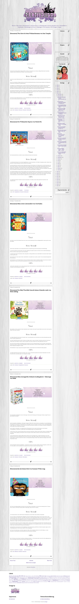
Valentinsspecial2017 (60, 581)
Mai (58, 163)
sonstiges (34, 581)
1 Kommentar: (26, 190)
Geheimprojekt (31, 578)
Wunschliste (63, 25)
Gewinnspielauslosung (43, 578)
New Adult (48, 580)
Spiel (43, 581)
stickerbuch (45, 581)
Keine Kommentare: (27, 108)
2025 (58, 86)
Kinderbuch (16, 278)
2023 (58, 89)
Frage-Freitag (13, 578)
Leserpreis (59, 579)
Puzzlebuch (10, 581)
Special (41, 581)
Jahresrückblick (11, 579)
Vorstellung (68, 581)
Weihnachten (26, 191)
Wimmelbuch (32, 582)
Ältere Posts (49, 560)
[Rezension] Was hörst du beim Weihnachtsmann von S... (62, 98)
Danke (59, 27)
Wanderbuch (10, 582)
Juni (58, 162)
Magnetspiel (68, 579)
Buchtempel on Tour (30, 27)
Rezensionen (26, 25)
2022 (58, 91)
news (51, 580)
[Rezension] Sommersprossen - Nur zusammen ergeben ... (61, 135)
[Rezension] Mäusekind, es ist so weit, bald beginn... (62, 153)
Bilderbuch (16, 551)
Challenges (39, 27)
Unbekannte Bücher (54, 581)
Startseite (31, 560)
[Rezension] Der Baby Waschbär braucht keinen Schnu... (61, 109)
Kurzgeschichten (54, 579)
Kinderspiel (36, 579)
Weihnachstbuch (15, 582)
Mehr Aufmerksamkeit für (18, 580)
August (59, 158)
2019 (58, 173)
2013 (58, 182)
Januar (59, 169)
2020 (58, 171)
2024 (58, 88)
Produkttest (68, 580)
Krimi (46, 579)
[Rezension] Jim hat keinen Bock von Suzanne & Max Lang (27, 469)
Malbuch (10, 580)
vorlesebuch (65, 581)
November (60, 95)
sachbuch (26, 581)
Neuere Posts (12, 560)
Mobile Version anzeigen (31, 562)
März (59, 166)
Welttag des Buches (24, 582)
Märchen (13, 580)
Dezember (60, 94)
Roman (23, 581)
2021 (13, 191)
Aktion (40, 575)
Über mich (19, 25)
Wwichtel (35, 582)
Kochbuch (44, 579)
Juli (58, 160)
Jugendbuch (15, 579)
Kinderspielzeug (40, 579)
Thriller (49, 581)
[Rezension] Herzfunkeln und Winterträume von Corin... (62, 142)
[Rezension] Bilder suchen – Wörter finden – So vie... (61, 149)
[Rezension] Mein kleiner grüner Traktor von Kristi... (62, 131)
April (59, 165)
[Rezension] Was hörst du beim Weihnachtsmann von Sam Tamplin (30, 33)
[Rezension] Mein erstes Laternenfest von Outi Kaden (26, 204)
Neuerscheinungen (39, 580)
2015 (58, 179)
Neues (13, 25)
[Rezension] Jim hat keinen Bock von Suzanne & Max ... (61, 116)
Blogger (46, 601)
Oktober (59, 155)
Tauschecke (21, 27)
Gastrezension (22, 578)
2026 (58, 85)
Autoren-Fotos (34, 25)
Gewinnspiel (36, 578)
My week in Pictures (30, 580)
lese (57, 579)
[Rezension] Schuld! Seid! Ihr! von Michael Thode (62, 124)
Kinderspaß (33, 579)
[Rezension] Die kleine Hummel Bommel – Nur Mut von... (61, 127)
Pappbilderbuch (17, 191)
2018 (58, 174)
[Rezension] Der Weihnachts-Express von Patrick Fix (26, 122)
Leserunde (62, 579)
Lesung (65, 579)
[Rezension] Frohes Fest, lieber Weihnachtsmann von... (61, 120)
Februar (59, 168)
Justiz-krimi (19, 579)
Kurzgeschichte (50, 579)
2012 (58, 184)
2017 (58, 176)
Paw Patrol (60, 580)
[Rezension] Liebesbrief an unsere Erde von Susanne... (62, 139)
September (60, 157)
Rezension (22, 191)
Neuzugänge (45, 580)
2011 (58, 185)
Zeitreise (37, 582)
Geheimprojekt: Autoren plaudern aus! (49, 25)
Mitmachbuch (25, 580)
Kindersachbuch (29, 579)
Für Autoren (46, 27)
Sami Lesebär (30, 581)
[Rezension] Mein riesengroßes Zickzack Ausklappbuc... (62, 113)
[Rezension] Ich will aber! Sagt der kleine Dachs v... (62, 146)
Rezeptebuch (20, 581)
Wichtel (29, 582)
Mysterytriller (35, 580)
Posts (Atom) (33, 567)
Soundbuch (38, 581)
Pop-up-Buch (64, 580)
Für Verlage (54, 27)
